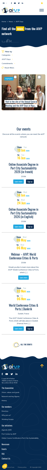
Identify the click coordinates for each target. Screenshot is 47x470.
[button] (4, 3)
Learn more (18, 182)
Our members (7, 406)
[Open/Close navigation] (41, 10)
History (4, 401)
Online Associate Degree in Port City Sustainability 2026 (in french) (23, 168)
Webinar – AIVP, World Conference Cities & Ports (23, 256)
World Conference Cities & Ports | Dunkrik (23, 307)
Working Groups (8, 419)
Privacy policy (22, 467)
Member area (42, 3)
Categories (6, 55)
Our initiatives (7, 425)
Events (4, 449)
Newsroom (5, 444)
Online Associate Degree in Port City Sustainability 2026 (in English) (23, 213)
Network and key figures (10, 396)
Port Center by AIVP (9, 434)
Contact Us (6, 458)
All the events (26, 345)
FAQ (3, 453)
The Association (7, 387)
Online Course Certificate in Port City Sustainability (20, 438)
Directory (5, 411)
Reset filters (8, 68)
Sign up (29, 182)
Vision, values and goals (10, 392)
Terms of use (10, 467)
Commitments (7, 63)
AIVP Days (6, 59)
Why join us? (6, 415)
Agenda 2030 (7, 430)
